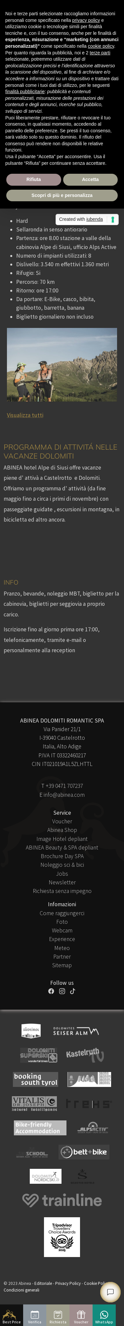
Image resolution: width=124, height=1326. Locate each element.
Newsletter (62, 882)
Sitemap (62, 965)
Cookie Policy (96, 1283)
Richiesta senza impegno (62, 891)
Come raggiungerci (62, 913)
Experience (62, 939)
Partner (62, 956)
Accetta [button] (90, 179)
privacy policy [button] (86, 20)
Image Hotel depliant (62, 839)
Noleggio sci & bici (62, 864)
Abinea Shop (62, 830)
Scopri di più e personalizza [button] (61, 195)
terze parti (100, 52)
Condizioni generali (21, 1290)
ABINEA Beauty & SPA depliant (62, 847)
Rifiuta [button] (33, 179)
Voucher (62, 821)
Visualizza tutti (25, 415)
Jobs (62, 873)
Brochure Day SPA (62, 856)
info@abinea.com (64, 794)
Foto (62, 921)
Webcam (62, 930)
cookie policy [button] (101, 46)
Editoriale (43, 1283)
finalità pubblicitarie (25, 91)
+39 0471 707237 (64, 785)
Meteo (62, 948)
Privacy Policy (68, 1283)
